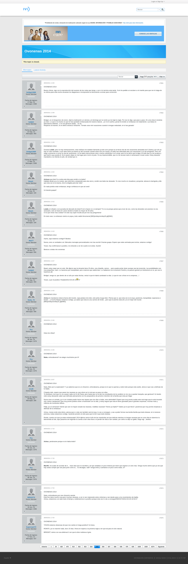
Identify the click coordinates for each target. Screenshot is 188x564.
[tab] (27, 70)
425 (61, 547)
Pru (31, 330)
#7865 (161, 202)
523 (85, 547)
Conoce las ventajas (148, 34)
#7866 (161, 231)
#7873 (161, 458)
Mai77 (31, 241)
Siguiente (161, 547)
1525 (146, 547)
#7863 (161, 142)
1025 (139, 547)
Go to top (182, 558)
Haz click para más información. (133, 23)
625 (133, 547)
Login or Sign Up (157, 1)
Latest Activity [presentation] (40, 70)
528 (115, 547)
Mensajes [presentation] (27, 70)
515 (73, 547)
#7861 (161, 83)
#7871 (161, 380)
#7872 (161, 429)
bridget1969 (31, 92)
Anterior (44, 547)
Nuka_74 (31, 300)
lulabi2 (31, 122)
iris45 (31, 389)
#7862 (161, 113)
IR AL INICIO (172, 558)
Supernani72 (31, 527)
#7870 (161, 350)
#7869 (161, 320)
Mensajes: (29, 104)
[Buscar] (148, 9)
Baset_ (31, 181)
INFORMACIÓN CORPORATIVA (143, 558)
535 (121, 547)
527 (109, 547)
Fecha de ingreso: (31, 100)
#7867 (161, 261)
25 (56, 547)
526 (103, 547)
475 (67, 547)
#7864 (161, 172)
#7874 (161, 488)
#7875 (161, 518)
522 (79, 547)
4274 (152, 547)
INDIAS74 (31, 497)
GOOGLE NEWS (161, 558)
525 (97, 547)
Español (7, 558)
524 (91, 547)
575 (127, 547)
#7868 (161, 291)
